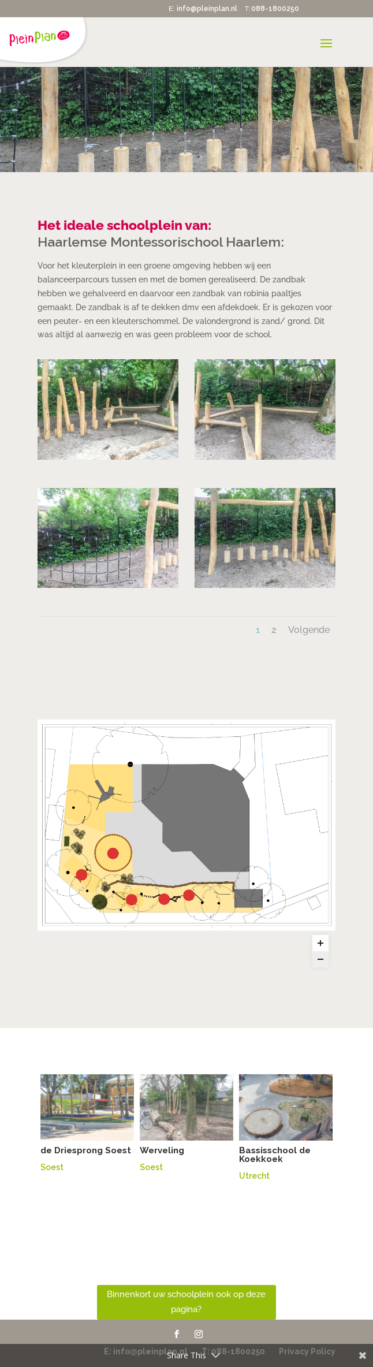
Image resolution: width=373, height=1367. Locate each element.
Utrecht (254, 1175)
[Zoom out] (320, 959)
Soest (52, 1167)
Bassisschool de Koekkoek (275, 1154)
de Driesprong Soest (85, 1150)
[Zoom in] (320, 943)
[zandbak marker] (112, 853)
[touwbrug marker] (131, 900)
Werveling (162, 1150)
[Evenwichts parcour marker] (189, 895)
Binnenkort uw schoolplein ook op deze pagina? (186, 1301)
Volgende (309, 629)
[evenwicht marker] (164, 899)
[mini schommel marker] (81, 875)
